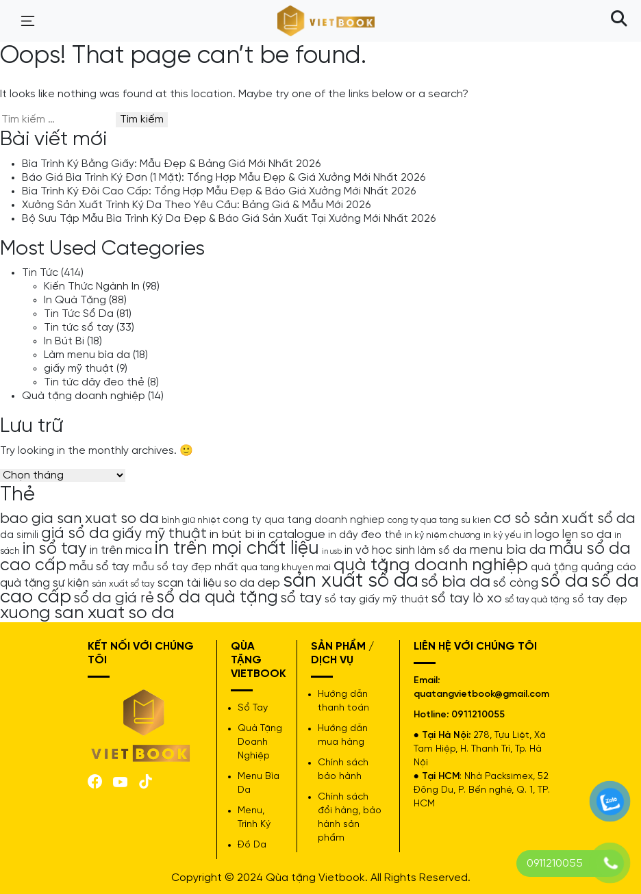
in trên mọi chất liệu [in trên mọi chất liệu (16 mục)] (237, 549)
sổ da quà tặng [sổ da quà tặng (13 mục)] (217, 597)
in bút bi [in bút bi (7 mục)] (232, 534)
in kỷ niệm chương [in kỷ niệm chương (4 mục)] (443, 535)
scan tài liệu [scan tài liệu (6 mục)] (189, 583)
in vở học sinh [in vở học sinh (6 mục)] (379, 550)
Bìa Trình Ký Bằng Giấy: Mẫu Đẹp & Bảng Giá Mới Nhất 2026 (171, 164)
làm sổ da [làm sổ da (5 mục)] (442, 551)
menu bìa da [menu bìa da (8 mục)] (507, 550)
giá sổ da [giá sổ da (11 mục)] (75, 534)
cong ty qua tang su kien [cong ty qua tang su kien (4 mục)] (439, 520)
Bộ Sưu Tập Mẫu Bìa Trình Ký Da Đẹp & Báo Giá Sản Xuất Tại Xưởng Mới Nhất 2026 (229, 219)
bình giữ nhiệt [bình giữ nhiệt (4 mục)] (191, 520)
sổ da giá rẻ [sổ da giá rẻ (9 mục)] (114, 598)
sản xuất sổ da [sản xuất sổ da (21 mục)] (350, 581)
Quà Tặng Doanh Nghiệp (260, 742)
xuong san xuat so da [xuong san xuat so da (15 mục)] (87, 613)
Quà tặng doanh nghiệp (83, 396)
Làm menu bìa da (87, 355)
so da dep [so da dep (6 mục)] (252, 583)
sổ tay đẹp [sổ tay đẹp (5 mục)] (600, 599)
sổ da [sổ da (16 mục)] (564, 581)
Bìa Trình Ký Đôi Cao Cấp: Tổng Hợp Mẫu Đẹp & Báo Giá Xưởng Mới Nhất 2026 (219, 191)
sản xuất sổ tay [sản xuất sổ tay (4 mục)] (123, 584)
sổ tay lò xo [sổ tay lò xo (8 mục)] (466, 598)
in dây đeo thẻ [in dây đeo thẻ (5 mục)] (365, 535)
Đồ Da (252, 845)
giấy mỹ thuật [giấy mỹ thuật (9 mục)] (159, 533)
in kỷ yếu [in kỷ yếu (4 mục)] (502, 535)
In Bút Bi (64, 341)
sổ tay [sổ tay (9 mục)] (301, 598)
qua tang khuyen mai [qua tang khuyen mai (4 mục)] (286, 567)
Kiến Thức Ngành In (92, 286)
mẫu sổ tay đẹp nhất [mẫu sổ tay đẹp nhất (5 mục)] (185, 567)
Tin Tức (40, 273)
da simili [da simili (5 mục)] (19, 535)
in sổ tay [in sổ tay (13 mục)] (55, 549)
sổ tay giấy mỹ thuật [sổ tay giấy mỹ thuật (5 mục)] (377, 599)
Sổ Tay (253, 708)
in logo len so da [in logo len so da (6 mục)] (568, 534)
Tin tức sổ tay (79, 327)
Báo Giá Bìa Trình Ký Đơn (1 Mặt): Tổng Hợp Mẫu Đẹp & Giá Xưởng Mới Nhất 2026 (223, 177)
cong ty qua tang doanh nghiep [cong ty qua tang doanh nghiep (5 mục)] (304, 520)
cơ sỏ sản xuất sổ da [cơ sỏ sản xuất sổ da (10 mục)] (565, 518)
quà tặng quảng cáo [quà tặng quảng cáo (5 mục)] (583, 567)
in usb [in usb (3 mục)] (332, 552)
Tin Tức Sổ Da (79, 314)
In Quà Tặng (75, 300)
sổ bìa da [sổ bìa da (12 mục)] (455, 582)
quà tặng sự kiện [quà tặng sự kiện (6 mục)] (44, 583)
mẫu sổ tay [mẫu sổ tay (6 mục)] (99, 567)
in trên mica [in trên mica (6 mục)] (121, 550)
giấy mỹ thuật (79, 368)
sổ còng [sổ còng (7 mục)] (515, 583)
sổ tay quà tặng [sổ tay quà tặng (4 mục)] (537, 599)
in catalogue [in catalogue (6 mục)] (291, 534)
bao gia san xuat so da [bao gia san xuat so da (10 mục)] (79, 518)
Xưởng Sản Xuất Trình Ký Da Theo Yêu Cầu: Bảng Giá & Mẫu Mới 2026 (196, 205)
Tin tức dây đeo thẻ (94, 382)
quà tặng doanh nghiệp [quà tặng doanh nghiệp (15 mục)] (431, 565)
